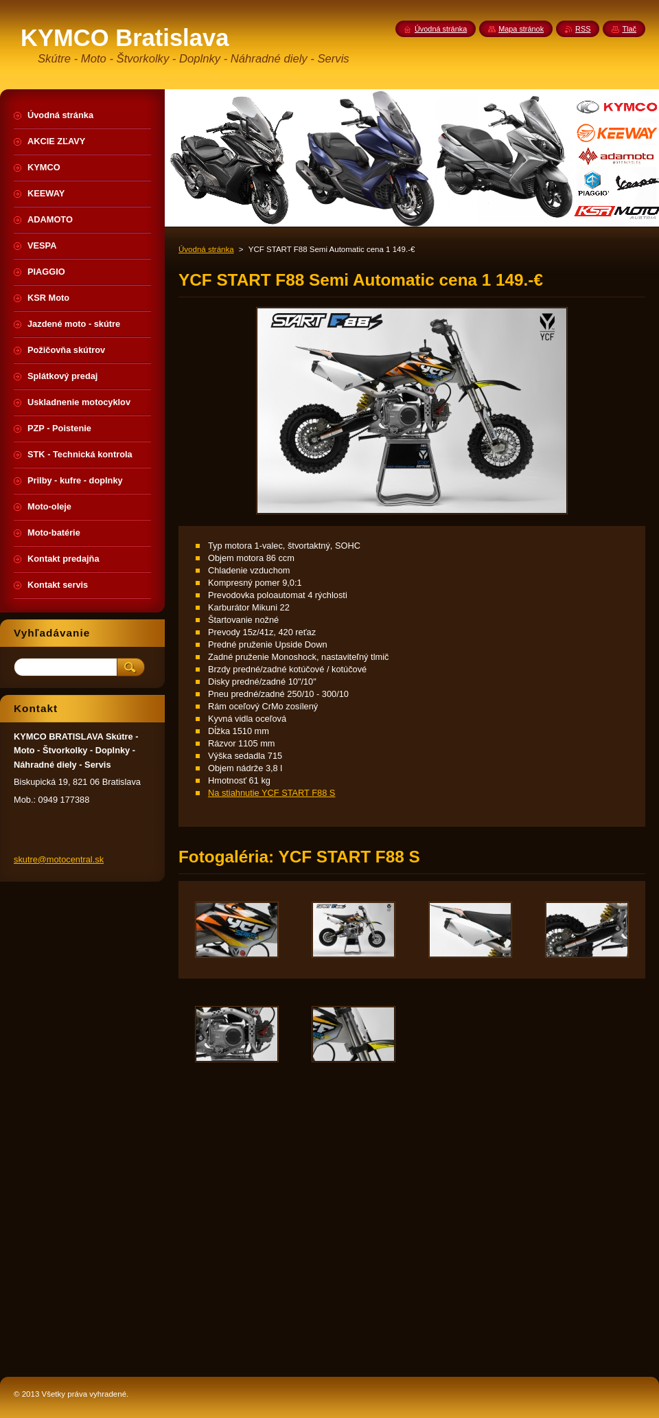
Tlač (629, 29)
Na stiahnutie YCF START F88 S (271, 793)
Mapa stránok (521, 29)
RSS (582, 29)
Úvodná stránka (206, 249)
